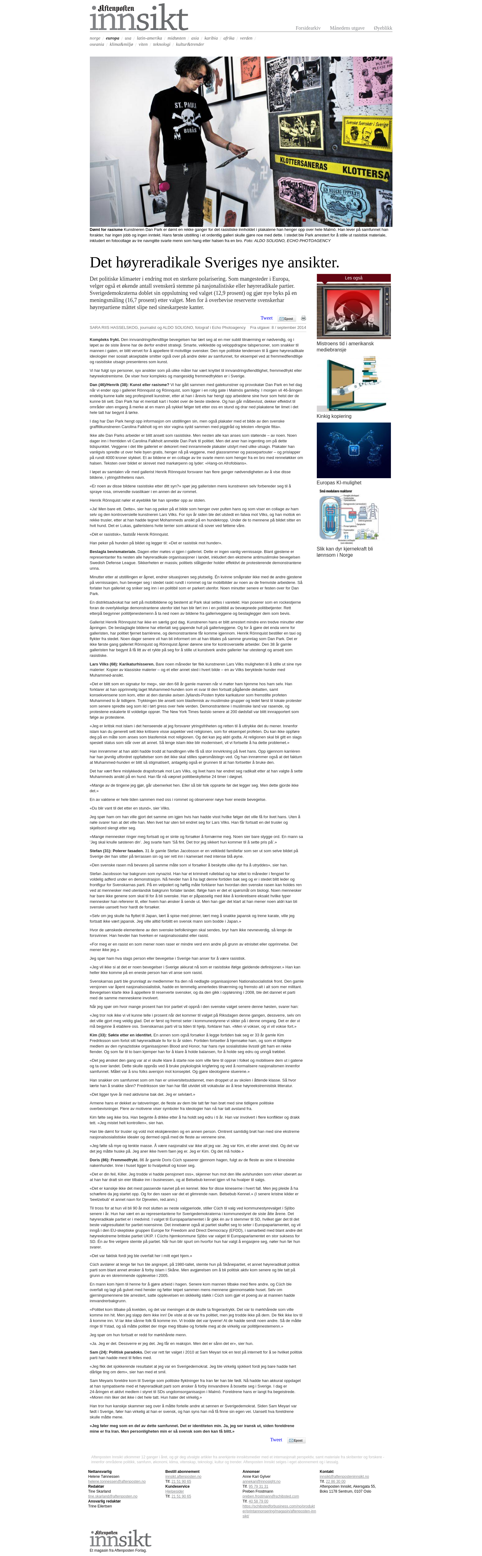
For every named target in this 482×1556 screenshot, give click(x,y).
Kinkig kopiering (334, 416)
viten (143, 44)
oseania (97, 44)
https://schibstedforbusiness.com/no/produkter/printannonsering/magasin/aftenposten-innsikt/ (279, 1511)
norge (95, 38)
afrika (229, 38)
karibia (211, 38)
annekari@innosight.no (262, 1481)
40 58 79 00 (258, 1501)
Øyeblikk (383, 28)
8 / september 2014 (289, 327)
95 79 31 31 (258, 1486)
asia (195, 38)
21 (181, 1481)
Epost (288, 319)
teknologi (161, 44)
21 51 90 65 (181, 1496)
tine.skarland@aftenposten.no (113, 1496)
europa (112, 38)
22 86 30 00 (336, 1481)
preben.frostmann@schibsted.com (271, 1496)
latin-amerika (149, 38)
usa (128, 38)
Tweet (267, 318)
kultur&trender (190, 44)
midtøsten (177, 38)
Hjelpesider (175, 1491)
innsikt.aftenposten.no (184, 1476)
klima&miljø (121, 44)
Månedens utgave (347, 28)
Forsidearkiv (308, 28)
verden (246, 38)
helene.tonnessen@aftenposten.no (117, 1481)
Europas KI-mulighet (339, 482)
